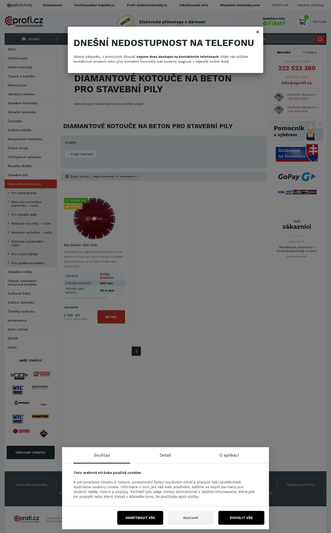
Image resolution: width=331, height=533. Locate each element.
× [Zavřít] (258, 32)
